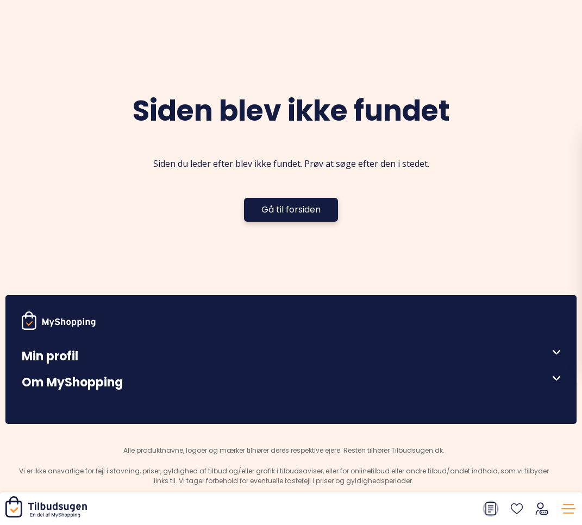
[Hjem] (48, 515)
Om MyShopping (72, 382)
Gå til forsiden (291, 209)
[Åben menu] (552, 352)
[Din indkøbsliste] (490, 508)
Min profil (50, 356)
